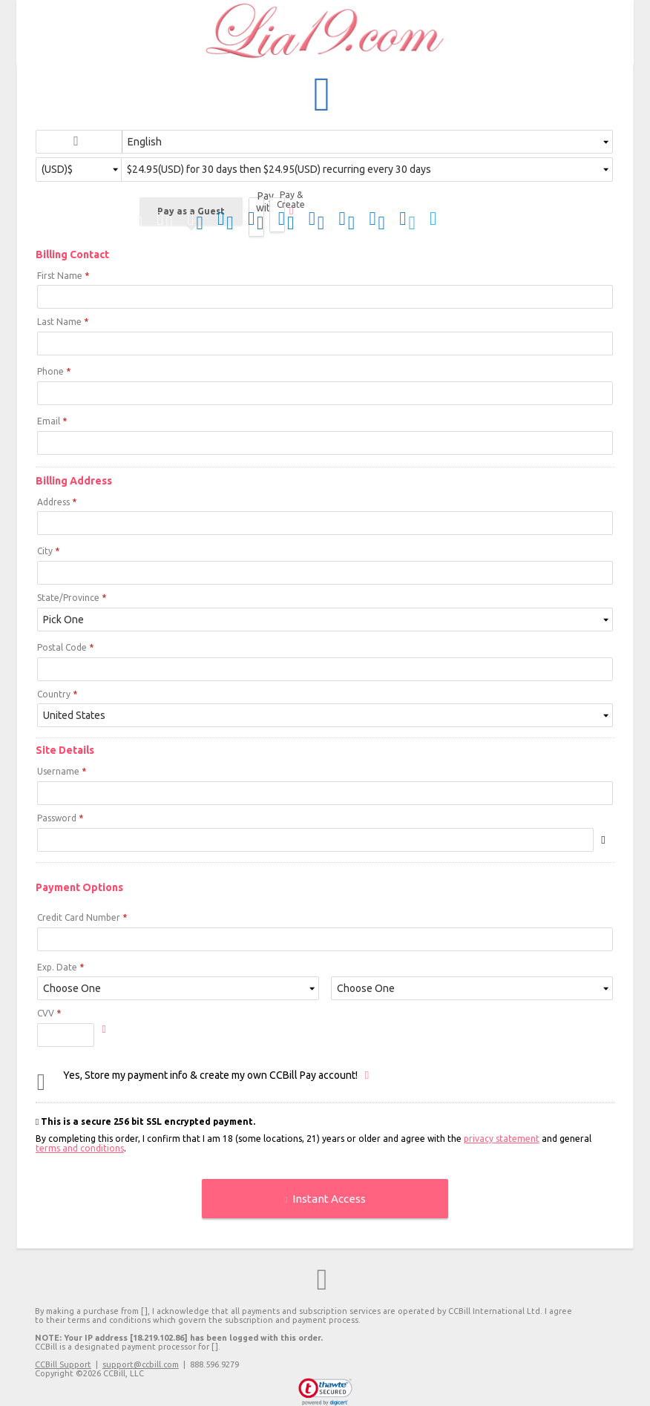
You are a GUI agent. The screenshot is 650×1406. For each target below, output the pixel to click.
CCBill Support (63, 1364)
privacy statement (501, 1138)
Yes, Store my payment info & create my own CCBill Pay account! (210, 1075)
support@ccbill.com (140, 1364)
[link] (325, 1392)
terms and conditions (80, 1148)
